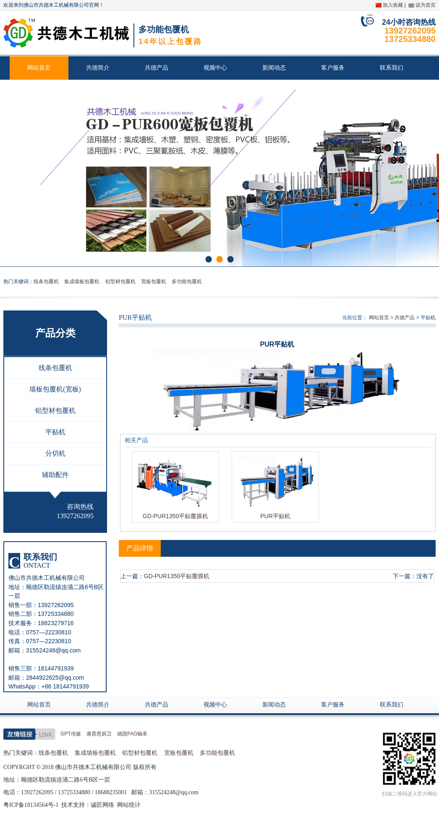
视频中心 (215, 68)
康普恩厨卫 (99, 734)
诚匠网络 (102, 805)
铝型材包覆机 (120, 281)
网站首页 (39, 68)
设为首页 (425, 5)
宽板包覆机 (153, 281)
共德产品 (156, 68)
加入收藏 (393, 5)
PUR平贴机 (275, 516)
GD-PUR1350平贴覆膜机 (175, 516)
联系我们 (391, 68)
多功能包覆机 (187, 281)
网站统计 (129, 805)
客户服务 (333, 68)
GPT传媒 (70, 734)
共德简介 (98, 68)
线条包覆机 (46, 281)
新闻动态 (274, 68)
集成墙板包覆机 (81, 281)
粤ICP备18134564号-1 (30, 805)
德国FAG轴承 (132, 734)
